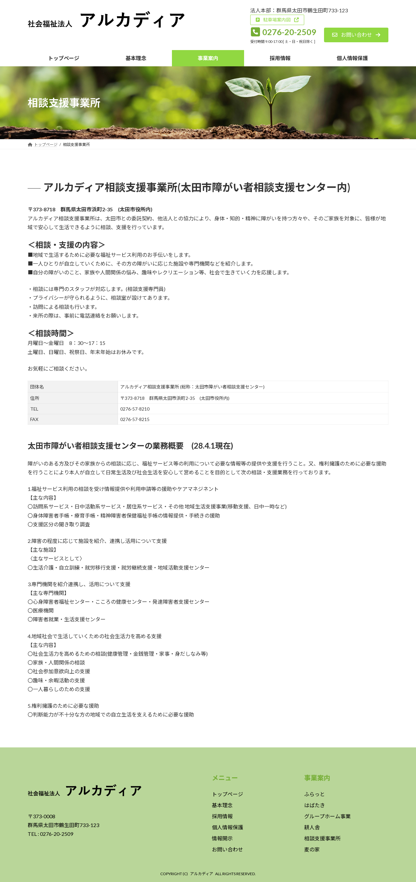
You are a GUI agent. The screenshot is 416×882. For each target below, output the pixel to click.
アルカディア (201, 873)
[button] (277, 20)
